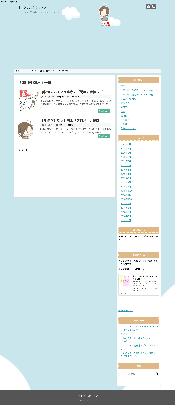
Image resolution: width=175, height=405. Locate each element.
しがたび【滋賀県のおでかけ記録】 (138, 94)
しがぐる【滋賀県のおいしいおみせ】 (139, 90)
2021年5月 (126, 144)
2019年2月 (126, 182)
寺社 (61, 96)
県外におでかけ (72, 96)
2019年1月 (126, 186)
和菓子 (124, 107)
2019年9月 (126, 161)
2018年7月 (126, 211)
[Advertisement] (87, 48)
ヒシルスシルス (32, 7)
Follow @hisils (125, 310)
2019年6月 (126, 165)
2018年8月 (126, 207)
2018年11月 (126, 194)
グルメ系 (125, 102)
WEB (123, 86)
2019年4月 (126, 173)
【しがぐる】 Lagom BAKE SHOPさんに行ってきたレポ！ (140, 328)
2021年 (124, 333)
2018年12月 (126, 190)
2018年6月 (126, 216)
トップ (77, 396)
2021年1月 (126, 148)
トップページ (21, 70)
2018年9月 (126, 203)
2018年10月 (126, 199)
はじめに (34, 70)
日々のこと (126, 119)
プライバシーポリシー (92, 396)
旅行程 (124, 115)
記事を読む (104, 111)
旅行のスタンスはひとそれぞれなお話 (144, 277)
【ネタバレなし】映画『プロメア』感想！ (71, 120)
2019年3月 (126, 178)
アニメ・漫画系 (65, 124)
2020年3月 (126, 156)
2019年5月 (126, 169)
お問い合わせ (62, 70)
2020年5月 (126, 152)
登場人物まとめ (47, 70)
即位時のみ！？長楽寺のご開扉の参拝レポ (71, 92)
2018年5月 (126, 220)
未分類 (124, 124)
